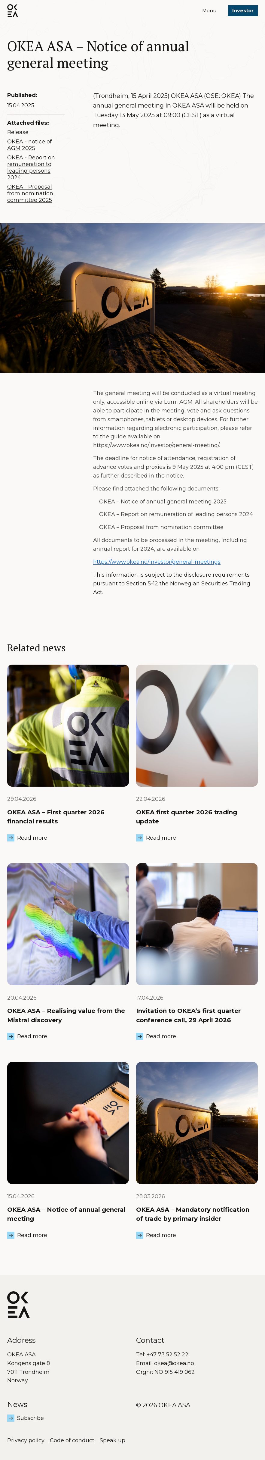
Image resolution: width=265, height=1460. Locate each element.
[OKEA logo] (12, 10)
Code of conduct (72, 1440)
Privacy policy (25, 1440)
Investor (243, 11)
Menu (209, 11)
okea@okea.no (175, 1363)
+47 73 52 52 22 (168, 1354)
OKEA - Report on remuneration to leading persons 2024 (31, 167)
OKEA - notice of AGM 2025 (29, 145)
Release (18, 132)
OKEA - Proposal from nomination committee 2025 (30, 193)
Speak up (112, 1440)
